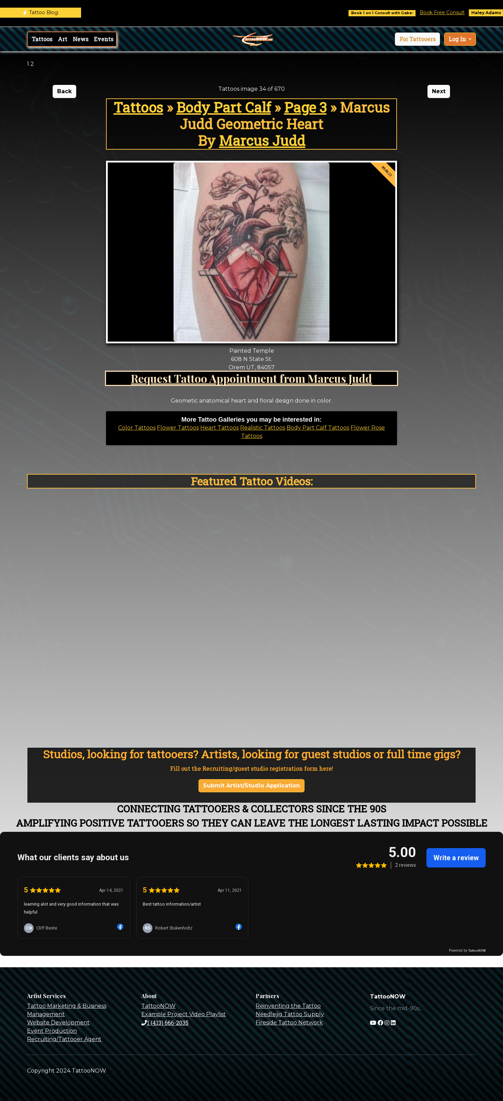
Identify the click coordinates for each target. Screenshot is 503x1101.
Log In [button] (458, 39)
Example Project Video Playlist (183, 1014)
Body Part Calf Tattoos (317, 427)
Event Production (52, 1031)
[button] (417, 39)
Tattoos (42, 39)
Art (62, 39)
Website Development (58, 1022)
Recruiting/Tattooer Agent (64, 1039)
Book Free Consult (450, 12)
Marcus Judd (262, 140)
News (80, 39)
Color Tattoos (137, 427)
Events (103, 39)
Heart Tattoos (219, 427)
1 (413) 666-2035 (164, 1022)
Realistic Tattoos (262, 427)
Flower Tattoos (178, 427)
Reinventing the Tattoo (288, 1006)
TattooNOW (158, 1006)
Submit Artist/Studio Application (251, 785)
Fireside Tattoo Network (289, 1022)
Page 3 (305, 107)
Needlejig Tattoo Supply (290, 1014)
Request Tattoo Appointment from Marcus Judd (251, 378)
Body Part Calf (223, 107)
